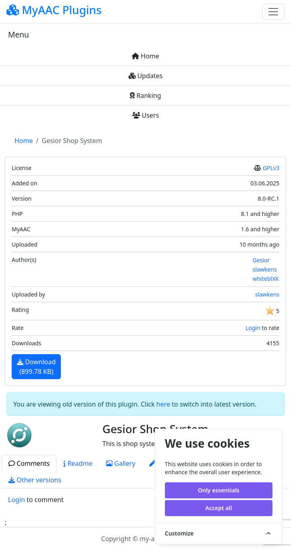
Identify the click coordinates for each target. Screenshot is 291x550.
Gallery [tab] (120, 463)
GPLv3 (271, 168)
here (163, 404)
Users (145, 115)
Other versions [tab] (34, 479)
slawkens (265, 269)
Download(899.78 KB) (36, 366)
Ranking (145, 95)
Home (145, 56)
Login (252, 328)
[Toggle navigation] (273, 12)
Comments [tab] (29, 463)
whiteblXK (266, 278)
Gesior (261, 260)
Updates (146, 75)
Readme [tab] (77, 463)
